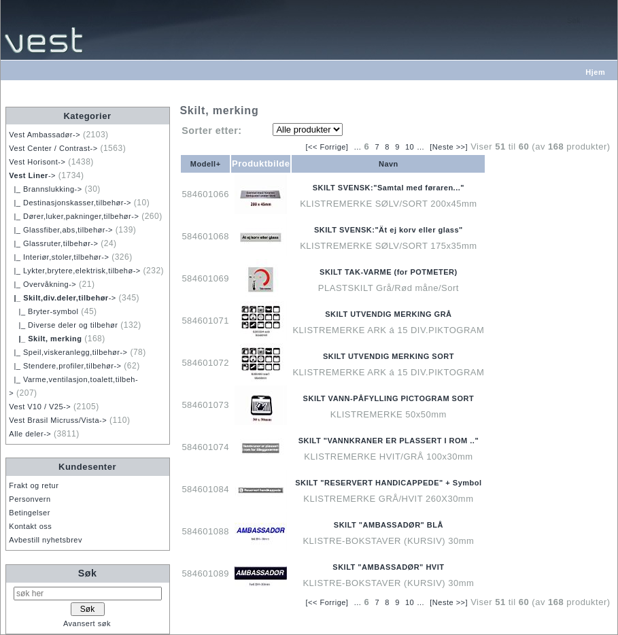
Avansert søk (87, 623)
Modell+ (205, 164)
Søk (87, 573)
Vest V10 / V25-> (40, 406)
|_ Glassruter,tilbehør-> (53, 243)
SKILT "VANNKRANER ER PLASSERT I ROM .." (388, 440)
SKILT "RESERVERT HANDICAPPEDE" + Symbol (388, 483)
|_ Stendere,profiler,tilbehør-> (65, 366)
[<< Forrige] (327, 147)
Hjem (595, 72)
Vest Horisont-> (37, 162)
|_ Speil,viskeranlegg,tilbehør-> (68, 352)
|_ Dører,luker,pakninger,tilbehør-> (74, 216)
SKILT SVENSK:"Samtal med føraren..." (388, 188)
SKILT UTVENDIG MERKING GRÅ (388, 314)
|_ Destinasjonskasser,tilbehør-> (70, 203)
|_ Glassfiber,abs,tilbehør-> (61, 230)
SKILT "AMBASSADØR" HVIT (388, 567)
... (358, 147)
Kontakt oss (30, 526)
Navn (388, 164)
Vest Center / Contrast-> (53, 148)
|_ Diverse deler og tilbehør (63, 325)
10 (409, 147)
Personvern (29, 499)
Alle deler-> (30, 434)
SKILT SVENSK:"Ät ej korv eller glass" (388, 230)
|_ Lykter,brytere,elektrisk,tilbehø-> (74, 271)
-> (32, 175)
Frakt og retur (33, 485)
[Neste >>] (449, 147)
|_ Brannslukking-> (45, 189)
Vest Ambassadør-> (44, 135)
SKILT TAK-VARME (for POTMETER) (389, 272)
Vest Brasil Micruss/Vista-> (58, 420)
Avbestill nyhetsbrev (45, 540)
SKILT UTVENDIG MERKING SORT (388, 356)
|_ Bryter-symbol (43, 311)
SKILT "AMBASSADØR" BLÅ (388, 525)
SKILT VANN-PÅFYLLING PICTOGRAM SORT (389, 398)
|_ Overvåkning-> (42, 284)
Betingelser (29, 513)
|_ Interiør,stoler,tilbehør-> (59, 257)
